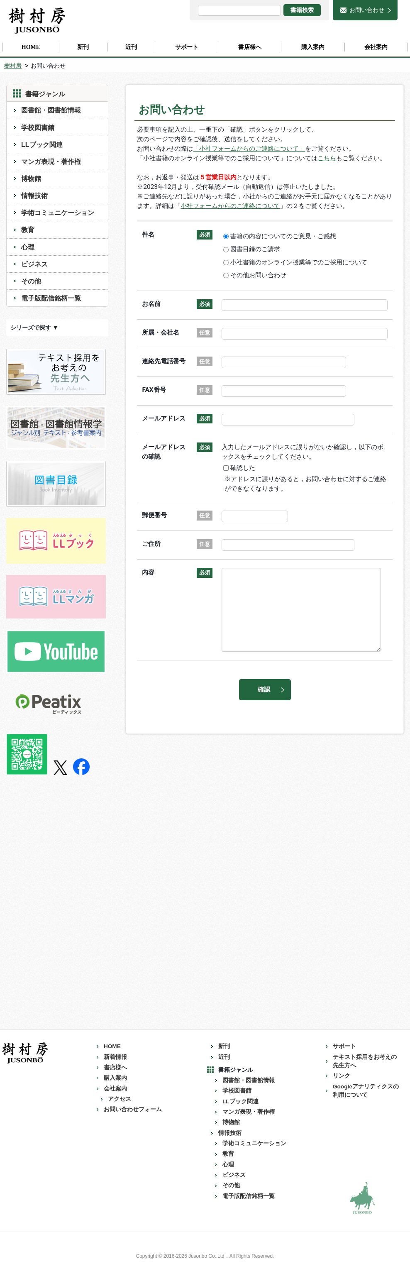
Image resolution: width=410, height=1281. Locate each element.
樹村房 (13, 65)
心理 (27, 247)
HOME (112, 1046)
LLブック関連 (42, 144)
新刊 (224, 1046)
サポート (344, 1046)
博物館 (31, 178)
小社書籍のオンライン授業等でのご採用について (300, 262)
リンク (341, 1076)
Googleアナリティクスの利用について (366, 1090)
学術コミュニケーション (57, 212)
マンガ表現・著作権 (51, 161)
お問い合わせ (366, 10)
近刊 (224, 1057)
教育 (27, 229)
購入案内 (115, 1078)
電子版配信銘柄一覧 (51, 298)
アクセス (119, 1099)
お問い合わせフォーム (133, 1109)
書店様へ (115, 1067)
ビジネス (34, 264)
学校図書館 (37, 127)
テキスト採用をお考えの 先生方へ (368, 1061)
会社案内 (115, 1088)
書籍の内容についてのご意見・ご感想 (285, 236)
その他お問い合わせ (260, 275)
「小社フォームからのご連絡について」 (249, 148)
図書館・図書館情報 (51, 110)
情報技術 (34, 195)
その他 (31, 281)
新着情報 (115, 1057)
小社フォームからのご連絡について (230, 206)
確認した (244, 468)
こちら (326, 158)
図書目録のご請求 (257, 249)
